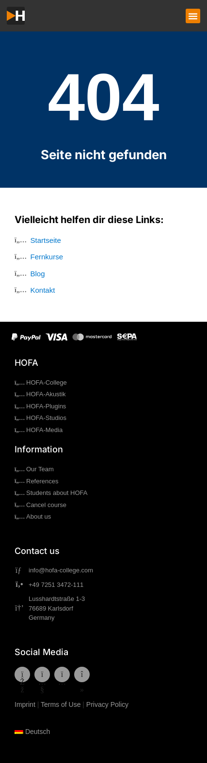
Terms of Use (60, 704)
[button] (193, 16)
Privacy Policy (107, 704)
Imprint (25, 704)
